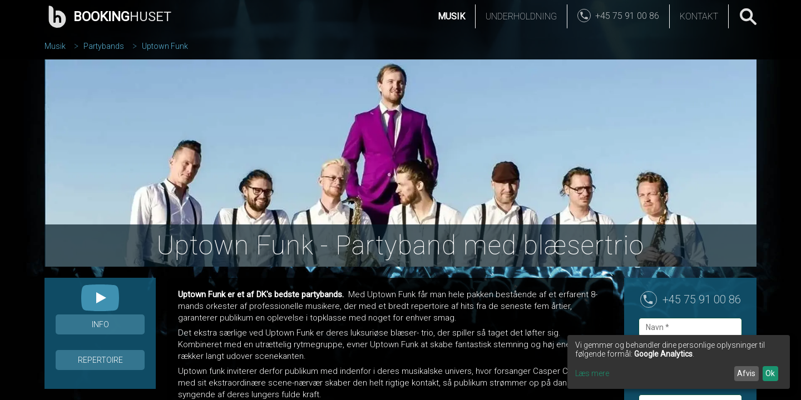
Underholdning (521, 16)
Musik (451, 16)
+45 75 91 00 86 (701, 299)
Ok (770, 373)
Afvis (746, 373)
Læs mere (592, 373)
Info (100, 324)
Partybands (103, 46)
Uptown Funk (165, 46)
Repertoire (100, 360)
